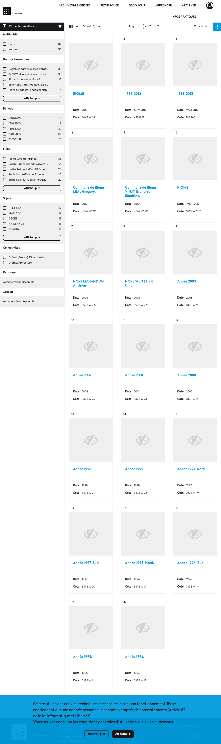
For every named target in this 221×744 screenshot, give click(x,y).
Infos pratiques (184, 17)
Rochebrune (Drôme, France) (26, 174)
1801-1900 (14, 128)
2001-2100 (14, 139)
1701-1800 (14, 123)
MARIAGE (14, 213)
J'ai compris (123, 734)
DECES (12, 218)
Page (132, 26)
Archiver (189, 5)
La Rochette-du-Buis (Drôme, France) (31, 169)
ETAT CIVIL (15, 208)
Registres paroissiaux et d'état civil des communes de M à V (45, 69)
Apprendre (163, 5)
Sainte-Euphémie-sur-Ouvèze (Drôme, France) (37, 164)
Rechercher (109, 5)
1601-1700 (14, 118)
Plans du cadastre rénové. (24, 79)
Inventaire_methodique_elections (30, 84)
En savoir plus (96, 734)
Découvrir (137, 5)
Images (13, 49)
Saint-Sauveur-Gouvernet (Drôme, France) (35, 179)
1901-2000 (14, 134)
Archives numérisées (74, 5)
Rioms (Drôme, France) (22, 158)
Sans (11, 44)
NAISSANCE (16, 223)
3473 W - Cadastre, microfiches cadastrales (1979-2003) (43, 74)
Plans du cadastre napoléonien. (27, 90)
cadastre (14, 229)
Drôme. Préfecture (20, 262)
